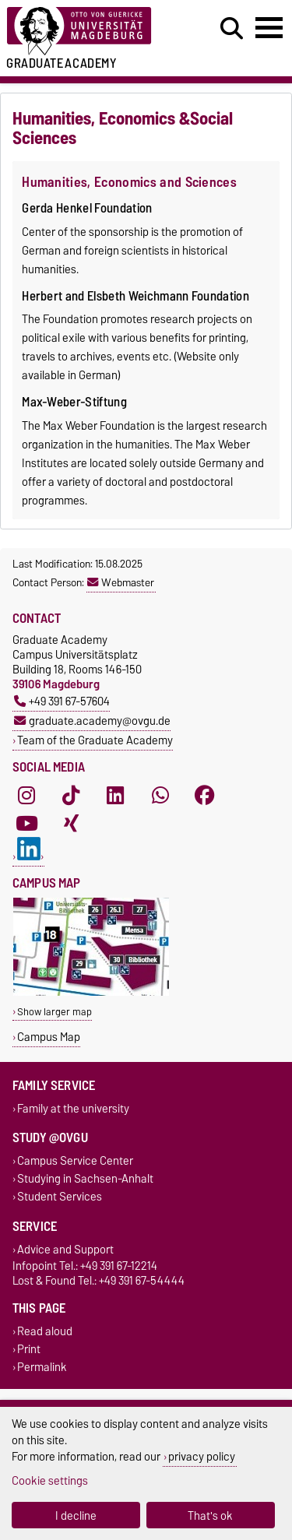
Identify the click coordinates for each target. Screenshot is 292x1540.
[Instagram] (26, 795)
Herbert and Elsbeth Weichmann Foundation (135, 296)
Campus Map (48, 1036)
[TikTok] (71, 795)
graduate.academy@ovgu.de (92, 720)
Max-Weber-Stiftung (74, 402)
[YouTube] (26, 823)
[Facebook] (205, 795)
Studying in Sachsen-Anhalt (85, 1179)
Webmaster (120, 582)
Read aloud (44, 1331)
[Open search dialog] (231, 28)
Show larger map (54, 1012)
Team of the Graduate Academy (95, 740)
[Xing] (71, 823)
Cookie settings (50, 1480)
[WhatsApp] (160, 795)
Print (28, 1349)
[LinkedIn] (115, 795)
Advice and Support (65, 1249)
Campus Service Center (75, 1160)
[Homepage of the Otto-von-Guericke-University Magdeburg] (90, 31)
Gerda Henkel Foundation (87, 208)
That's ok (210, 1515)
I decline (76, 1515)
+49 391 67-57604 (62, 701)
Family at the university (73, 1108)
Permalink (42, 1367)
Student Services (59, 1197)
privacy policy (201, 1456)
